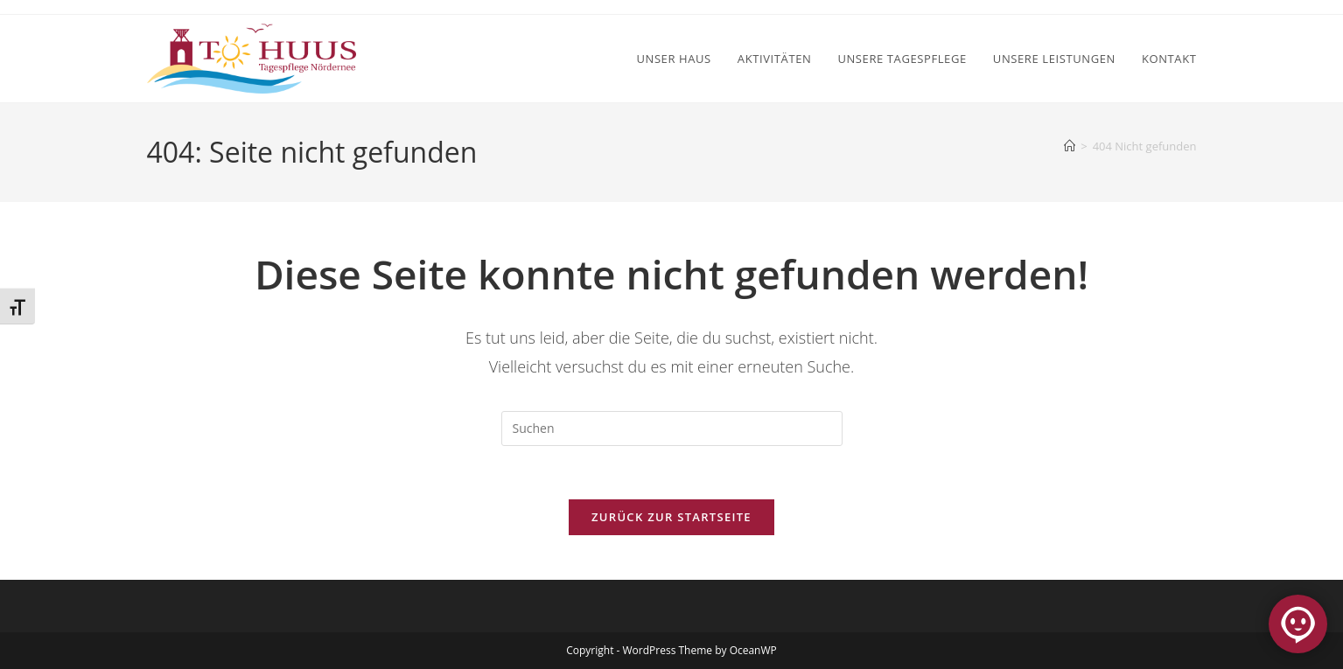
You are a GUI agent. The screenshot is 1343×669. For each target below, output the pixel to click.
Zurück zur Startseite (671, 517)
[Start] (1069, 146)
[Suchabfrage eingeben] (672, 428)
